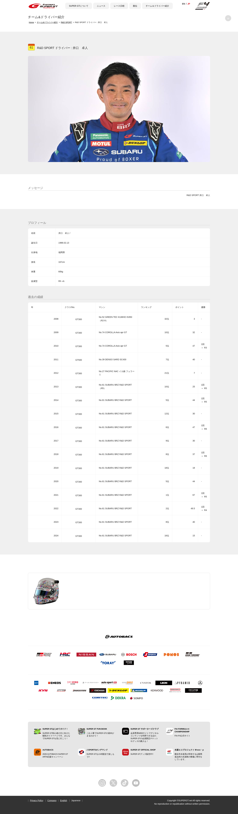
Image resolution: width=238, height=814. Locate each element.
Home (31, 22)
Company (51, 800)
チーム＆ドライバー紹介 (157, 6)
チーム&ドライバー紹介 (47, 22)
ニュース (101, 6)
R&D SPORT (66, 22)
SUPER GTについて (78, 6)
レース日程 (119, 6)
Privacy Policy (36, 800)
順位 (135, 6)
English (63, 800)
